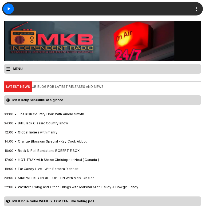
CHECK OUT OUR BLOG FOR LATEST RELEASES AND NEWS (56, 87)
